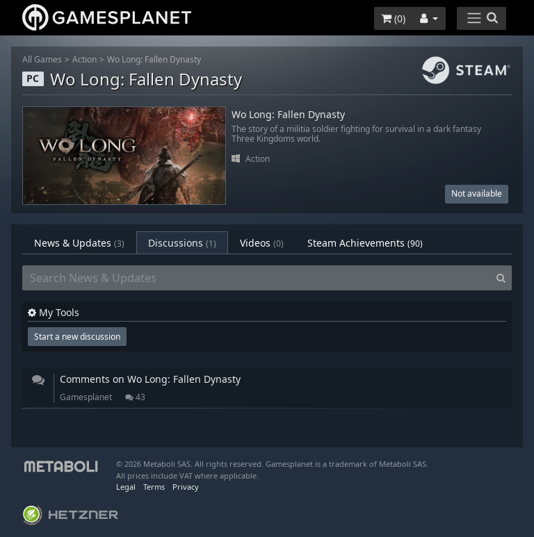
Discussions (182, 242)
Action (84, 59)
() (393, 18)
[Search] (501, 277)
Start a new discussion (77, 336)
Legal (126, 486)
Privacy (185, 486)
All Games (42, 59)
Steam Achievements (365, 242)
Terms (154, 486)
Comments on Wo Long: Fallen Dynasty (150, 379)
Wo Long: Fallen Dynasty (154, 59)
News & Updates (79, 242)
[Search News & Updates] (256, 277)
